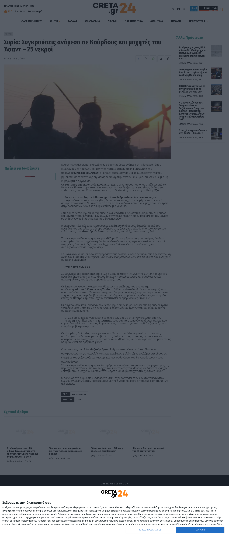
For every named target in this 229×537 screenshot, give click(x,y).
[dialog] (114, 511)
